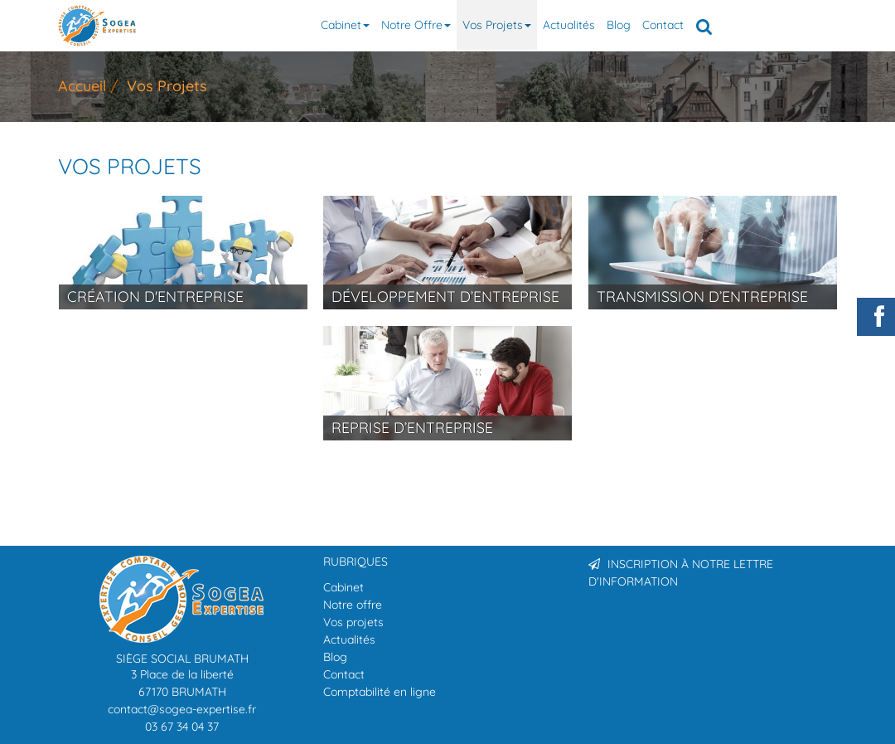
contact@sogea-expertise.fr (182, 709)
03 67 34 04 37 (182, 726)
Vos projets (496, 24)
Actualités (569, 24)
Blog (619, 24)
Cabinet (345, 24)
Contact (663, 24)
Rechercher (706, 25)
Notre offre (416, 24)
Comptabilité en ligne (379, 691)
